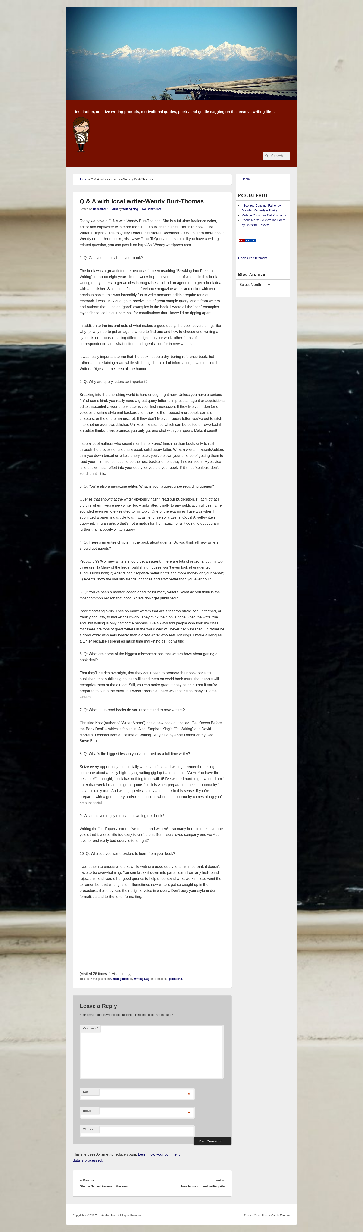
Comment (90, 1028)
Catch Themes (280, 1215)
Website (88, 1129)
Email (87, 1110)
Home (82, 179)
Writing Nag (130, 209)
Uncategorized (120, 979)
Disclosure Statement (252, 258)
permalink (175, 979)
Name (87, 1092)
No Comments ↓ (152, 209)
